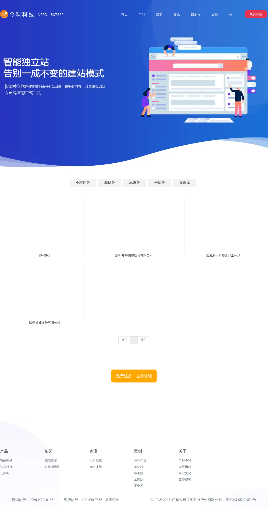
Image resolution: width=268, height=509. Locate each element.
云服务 (4, 473)
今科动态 (95, 460)
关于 (183, 451)
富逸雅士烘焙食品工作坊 (223, 255)
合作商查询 (52, 467)
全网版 (138, 479)
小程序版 (140, 460)
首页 (124, 340)
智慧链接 (6, 467)
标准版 (138, 473)
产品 (4, 451)
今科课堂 (95, 467)
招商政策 (51, 460)
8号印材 (44, 255)
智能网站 (6, 460)
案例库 (138, 485)
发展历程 (185, 467)
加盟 (49, 451)
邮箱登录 (112, 500)
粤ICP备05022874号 (241, 500)
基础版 (138, 467)
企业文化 (185, 473)
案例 (138, 451)
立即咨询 (185, 479)
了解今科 (185, 460)
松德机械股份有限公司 (44, 322)
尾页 (143, 340)
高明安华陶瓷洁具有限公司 (134, 255)
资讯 (93, 451)
